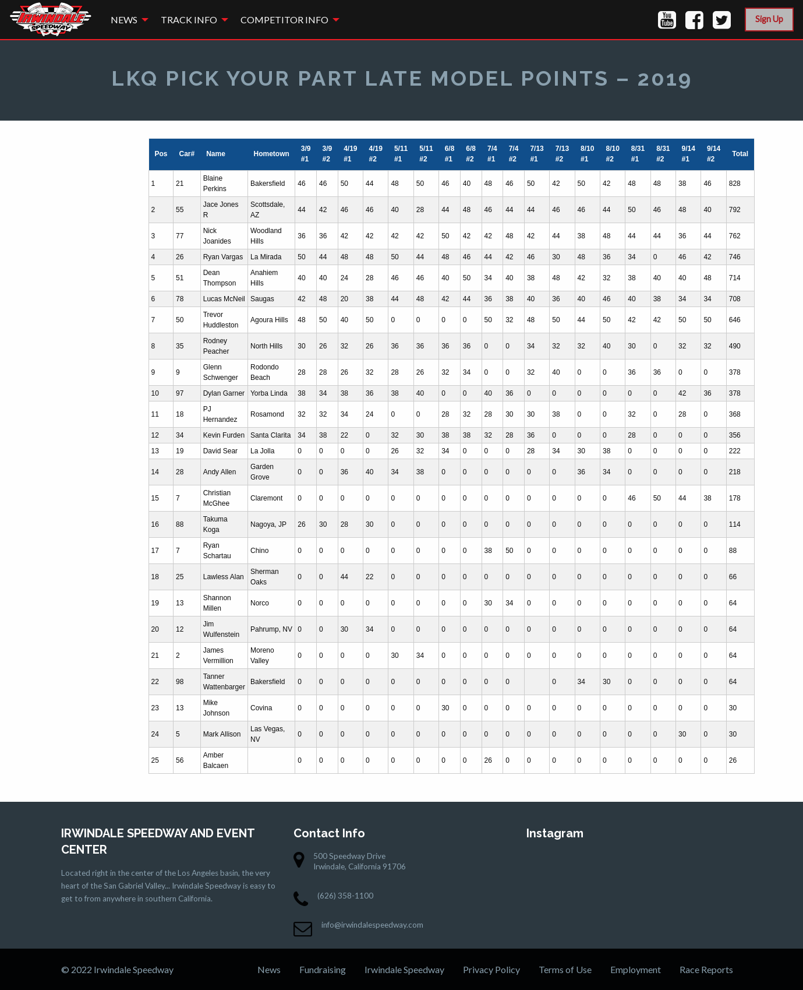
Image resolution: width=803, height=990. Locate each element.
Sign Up (769, 19)
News (124, 19)
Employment (635, 969)
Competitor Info (284, 19)
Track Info (189, 19)
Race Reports (706, 969)
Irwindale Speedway (404, 969)
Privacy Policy (491, 969)
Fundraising (322, 969)
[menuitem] (126, 19)
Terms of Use (565, 969)
